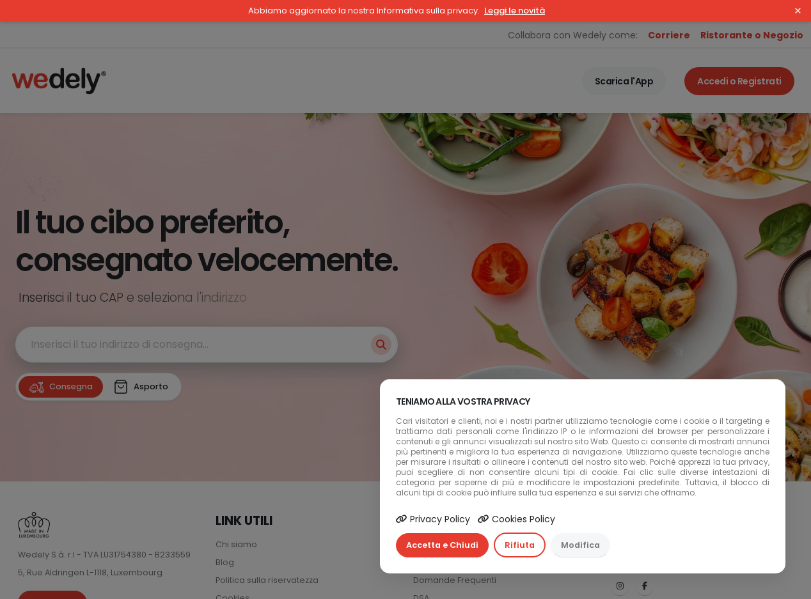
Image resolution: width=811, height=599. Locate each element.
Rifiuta (520, 545)
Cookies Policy (516, 519)
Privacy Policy (433, 519)
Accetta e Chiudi (442, 545)
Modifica (580, 545)
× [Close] (798, 10)
